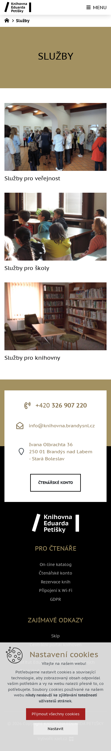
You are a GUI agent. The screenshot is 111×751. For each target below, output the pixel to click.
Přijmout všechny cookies (55, 725)
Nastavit (55, 740)
